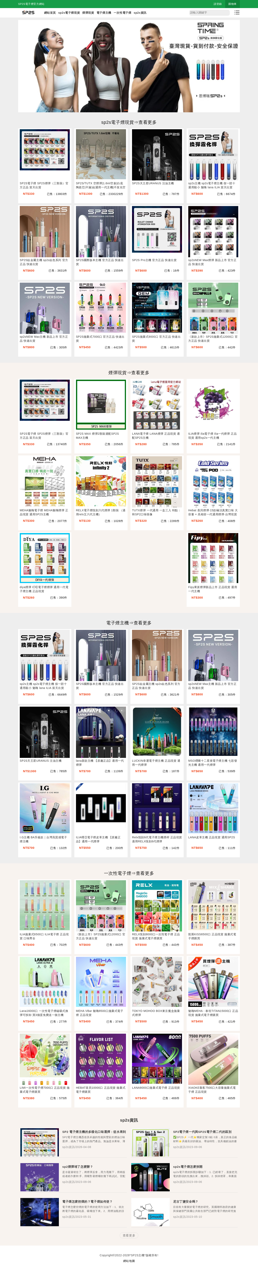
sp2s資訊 (140, 12)
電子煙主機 (104, 12)
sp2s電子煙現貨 (69, 12)
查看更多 (129, 1235)
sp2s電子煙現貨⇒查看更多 (129, 122)
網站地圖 (129, 1261)
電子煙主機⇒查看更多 (129, 622)
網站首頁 (50, 12)
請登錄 (218, 3)
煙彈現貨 (88, 12)
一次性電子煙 (122, 12)
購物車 (232, 3)
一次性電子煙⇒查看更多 (129, 873)
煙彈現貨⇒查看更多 (128, 372)
